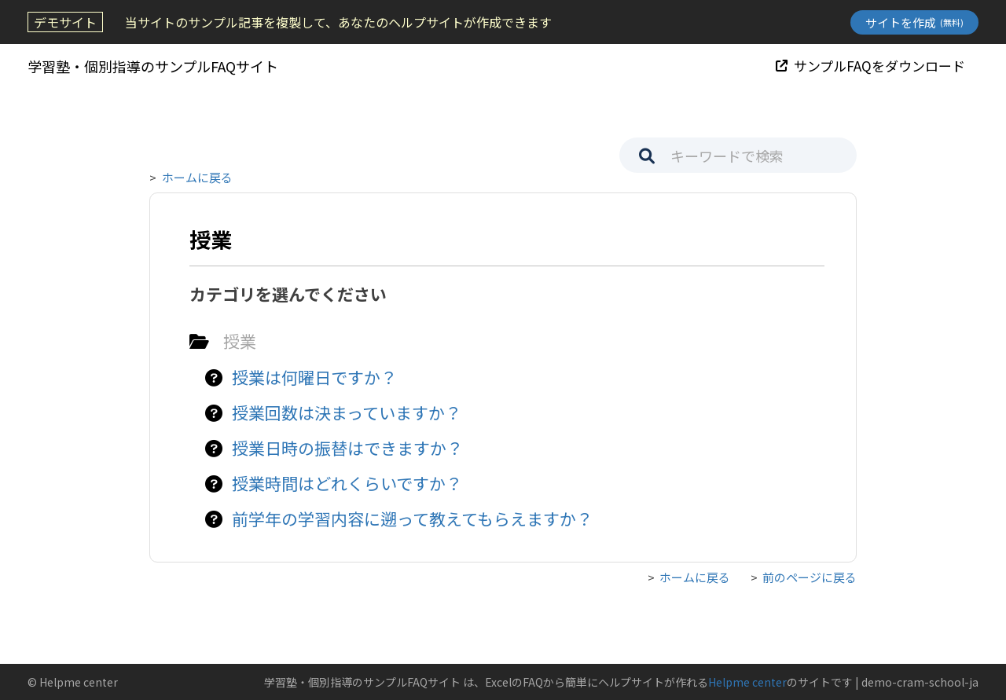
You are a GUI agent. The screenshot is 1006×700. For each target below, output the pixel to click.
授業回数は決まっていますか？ (346, 412)
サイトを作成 (914, 22)
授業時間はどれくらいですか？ (347, 483)
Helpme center (747, 682)
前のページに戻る (809, 577)
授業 (239, 341)
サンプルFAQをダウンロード (870, 65)
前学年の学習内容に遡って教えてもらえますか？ (412, 518)
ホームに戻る (197, 177)
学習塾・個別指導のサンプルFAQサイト (153, 66)
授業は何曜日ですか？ (314, 377)
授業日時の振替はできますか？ (347, 448)
